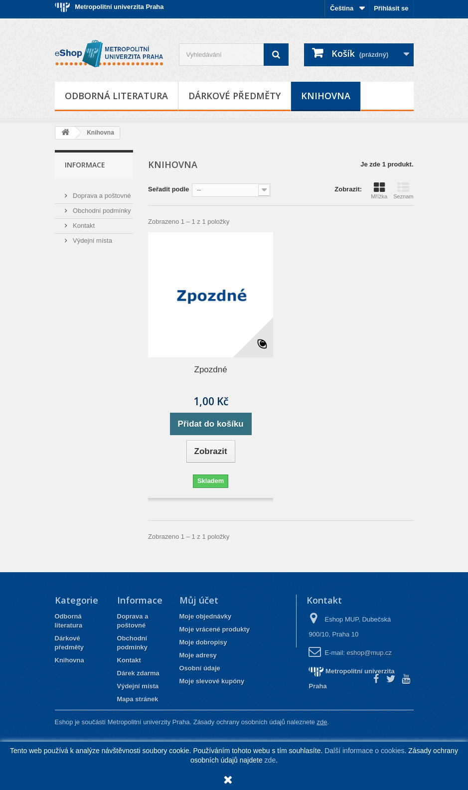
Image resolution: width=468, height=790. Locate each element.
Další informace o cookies (364, 751)
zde (270, 760)
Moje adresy (198, 655)
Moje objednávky (205, 616)
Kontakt (83, 221)
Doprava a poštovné (101, 191)
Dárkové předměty (234, 96)
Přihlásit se (391, 8)
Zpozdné (210, 369)
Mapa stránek (137, 699)
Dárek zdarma (138, 673)
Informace (85, 164)
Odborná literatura (116, 96)
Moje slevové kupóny (212, 681)
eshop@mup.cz (369, 652)
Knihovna (325, 96)
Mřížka (379, 190)
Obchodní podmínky (101, 206)
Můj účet (198, 600)
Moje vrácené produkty (214, 629)
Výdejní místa (91, 236)
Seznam (403, 190)
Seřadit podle (168, 189)
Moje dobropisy (203, 642)
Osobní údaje (199, 668)
